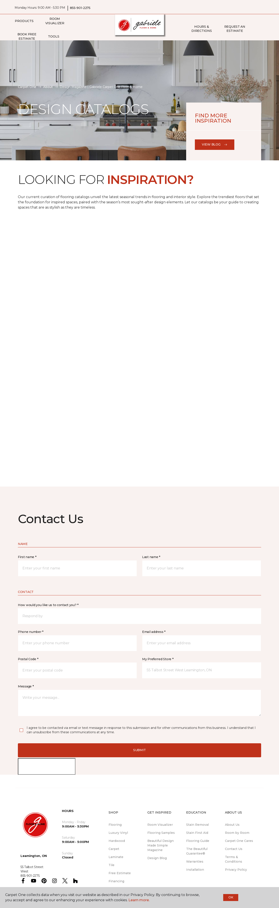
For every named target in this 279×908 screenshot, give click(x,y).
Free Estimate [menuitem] (120, 873)
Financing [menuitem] (116, 881)
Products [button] (24, 21)
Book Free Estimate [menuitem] (26, 36)
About (48, 87)
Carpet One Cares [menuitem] (239, 841)
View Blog (214, 144)
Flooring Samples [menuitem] (161, 833)
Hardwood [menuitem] (117, 841)
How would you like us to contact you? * (48, 604)
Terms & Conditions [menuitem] (233, 859)
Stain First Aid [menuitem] (197, 833)
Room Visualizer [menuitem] (54, 21)
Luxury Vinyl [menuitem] (118, 833)
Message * (26, 686)
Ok (230, 897)
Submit (139, 750)
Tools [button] (53, 36)
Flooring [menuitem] (115, 825)
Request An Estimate (234, 29)
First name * (27, 557)
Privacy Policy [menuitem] (236, 870)
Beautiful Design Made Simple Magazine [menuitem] (160, 845)
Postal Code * (28, 659)
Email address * (153, 631)
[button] (254, 28)
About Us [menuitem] (232, 825)
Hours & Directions (201, 29)
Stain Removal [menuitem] (197, 825)
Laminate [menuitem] (116, 857)
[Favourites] (260, 28)
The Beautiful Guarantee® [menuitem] (197, 851)
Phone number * (30, 631)
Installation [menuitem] (195, 870)
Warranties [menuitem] (194, 861)
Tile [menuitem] (111, 865)
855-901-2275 (80, 8)
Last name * (151, 557)
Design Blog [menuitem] (157, 858)
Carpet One (27, 87)
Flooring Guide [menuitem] (197, 841)
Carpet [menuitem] (114, 849)
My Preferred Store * (157, 659)
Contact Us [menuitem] (233, 849)
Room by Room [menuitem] (237, 833)
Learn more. (139, 900)
